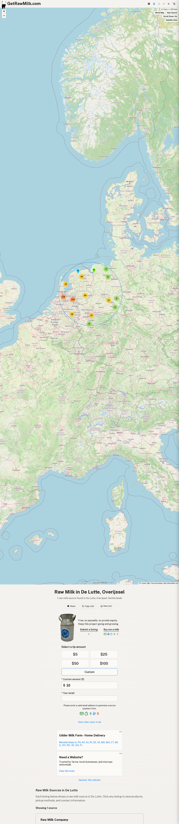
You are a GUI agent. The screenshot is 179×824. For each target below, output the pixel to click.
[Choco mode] (164, 3)
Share (71, 606)
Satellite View (171, 20)
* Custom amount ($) (72, 679)
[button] (78, 271)
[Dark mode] (159, 3)
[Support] (154, 3)
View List (106, 606)
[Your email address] (89, 698)
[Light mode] (168, 3)
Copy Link (88, 606)
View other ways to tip (89, 722)
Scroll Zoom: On (170, 16)
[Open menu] (174, 3)
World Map (159, 13)
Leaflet (142, 583)
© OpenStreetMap (155, 583)
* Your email (67, 693)
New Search (172, 13)
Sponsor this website (89, 780)
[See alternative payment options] (94, 713)
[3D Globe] (148, 3)
